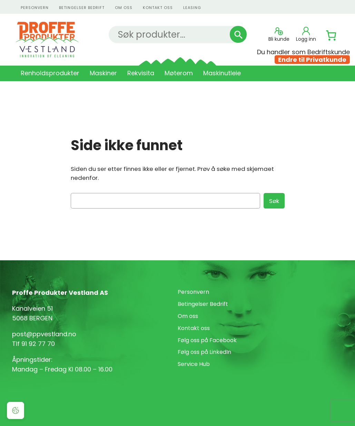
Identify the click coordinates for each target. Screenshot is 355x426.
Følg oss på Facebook (207, 340)
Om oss (123, 7)
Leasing (192, 7)
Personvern (193, 292)
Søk (274, 201)
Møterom (179, 73)
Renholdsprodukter (50, 73)
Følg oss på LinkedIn (204, 352)
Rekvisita (140, 73)
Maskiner (103, 73)
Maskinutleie (222, 73)
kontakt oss (158, 7)
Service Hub (194, 364)
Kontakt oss (194, 328)
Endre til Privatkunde (312, 59)
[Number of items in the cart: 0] (331, 35)
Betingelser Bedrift (82, 7)
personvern (35, 7)
